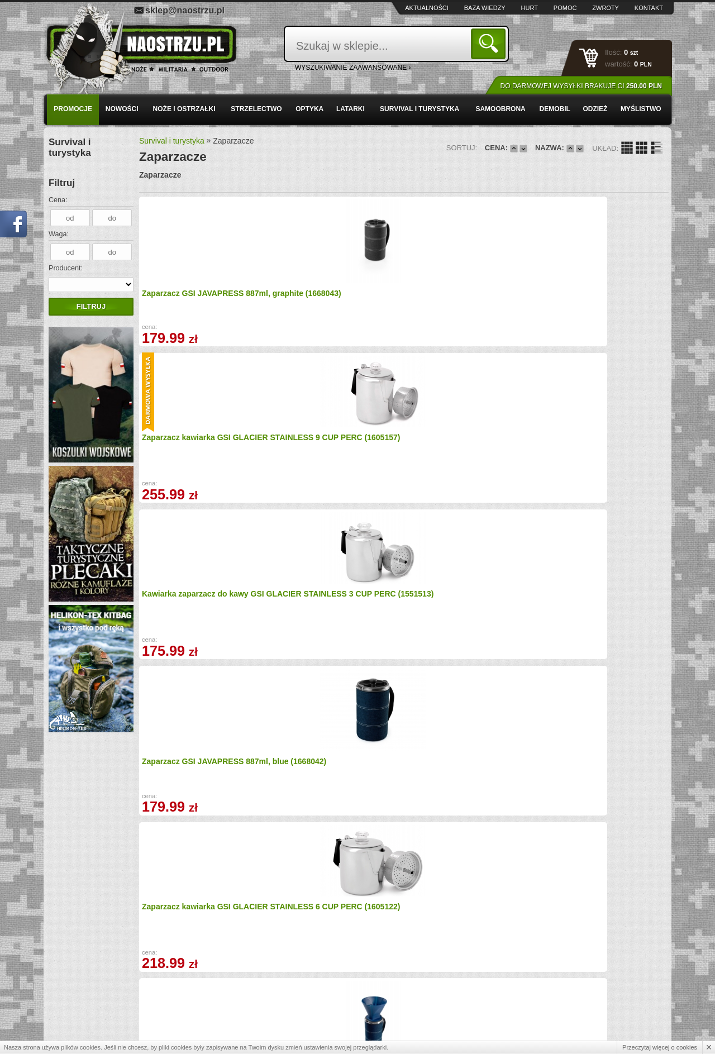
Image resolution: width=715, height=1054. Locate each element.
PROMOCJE (73, 109)
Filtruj (91, 306)
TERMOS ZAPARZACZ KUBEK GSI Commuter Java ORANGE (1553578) (332, 773)
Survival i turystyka (419, 109)
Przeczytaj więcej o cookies (659, 1047)
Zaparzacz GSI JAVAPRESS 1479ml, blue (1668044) (193, 599)
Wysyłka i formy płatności (102, 977)
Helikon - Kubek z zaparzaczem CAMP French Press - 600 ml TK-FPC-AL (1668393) (601, 453)
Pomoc (565, 7)
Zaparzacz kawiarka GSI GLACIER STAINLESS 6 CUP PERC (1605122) (194, 441)
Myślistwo (641, 109)
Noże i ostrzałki (184, 109)
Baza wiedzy (485, 7)
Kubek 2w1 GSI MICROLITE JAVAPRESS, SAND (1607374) (330, 600)
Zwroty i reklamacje (247, 989)
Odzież (595, 109)
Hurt (529, 7)
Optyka (309, 109)
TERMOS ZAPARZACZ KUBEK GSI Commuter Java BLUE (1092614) (464, 605)
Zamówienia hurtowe (95, 989)
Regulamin (80, 1001)
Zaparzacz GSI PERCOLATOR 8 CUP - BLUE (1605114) (466, 448)
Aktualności (427, 7)
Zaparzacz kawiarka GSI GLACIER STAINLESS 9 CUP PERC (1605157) (327, 289)
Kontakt (649, 7)
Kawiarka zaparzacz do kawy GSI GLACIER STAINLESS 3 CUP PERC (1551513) (469, 289)
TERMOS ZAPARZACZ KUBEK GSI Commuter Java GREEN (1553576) (198, 773)
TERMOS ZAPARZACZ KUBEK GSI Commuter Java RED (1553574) (597, 605)
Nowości (122, 109)
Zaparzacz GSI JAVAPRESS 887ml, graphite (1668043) (193, 296)
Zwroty (605, 7)
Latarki (350, 109)
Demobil (555, 109)
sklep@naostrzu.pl (185, 10)
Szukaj (490, 43)
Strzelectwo (256, 109)
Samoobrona (500, 109)
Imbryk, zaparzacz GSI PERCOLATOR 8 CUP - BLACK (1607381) (466, 773)
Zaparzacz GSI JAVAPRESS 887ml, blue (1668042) (592, 295)
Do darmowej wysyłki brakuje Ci (581, 86)
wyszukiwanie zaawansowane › (353, 67)
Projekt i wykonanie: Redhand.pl (620, 1035)
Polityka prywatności (94, 1013)
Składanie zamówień (249, 1001)
